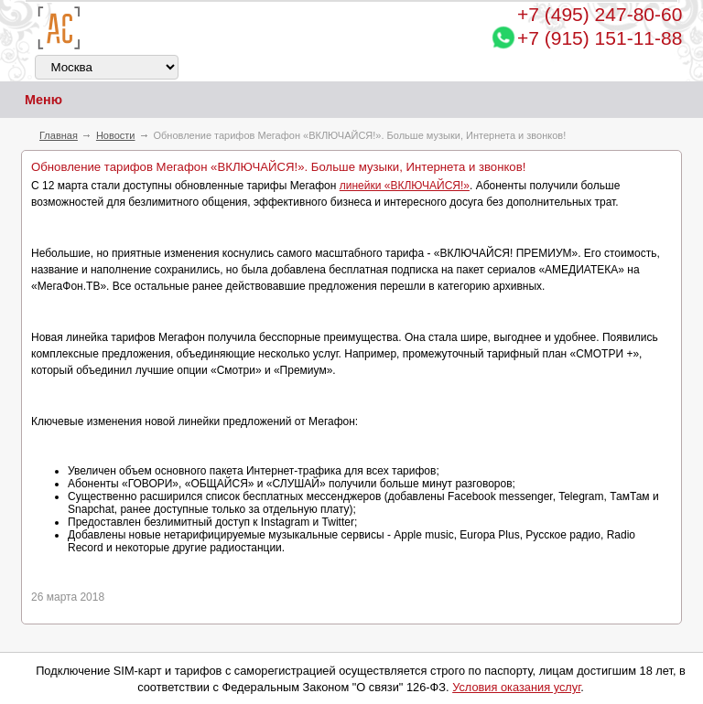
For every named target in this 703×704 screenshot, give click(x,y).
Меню (31, 100)
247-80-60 (599, 14)
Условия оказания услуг (516, 687)
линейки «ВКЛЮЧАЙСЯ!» (405, 185)
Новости (115, 135)
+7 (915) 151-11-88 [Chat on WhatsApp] (599, 37)
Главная (58, 135)
